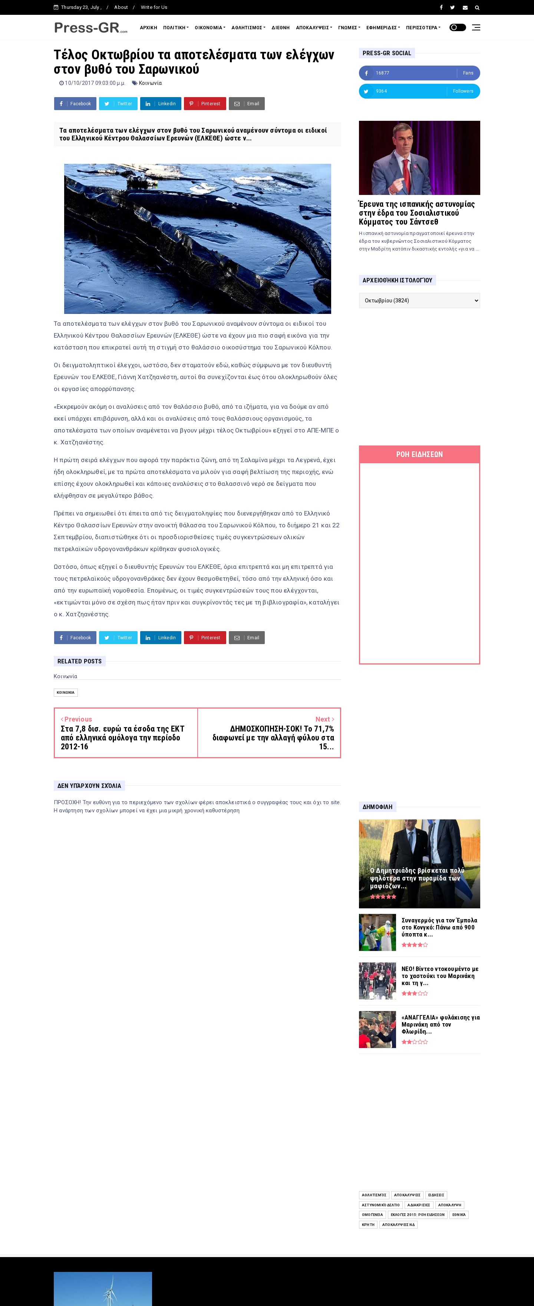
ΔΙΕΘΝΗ (280, 27)
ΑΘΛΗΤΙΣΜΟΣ (246, 27)
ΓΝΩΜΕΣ (347, 27)
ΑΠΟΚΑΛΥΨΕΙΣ (312, 27)
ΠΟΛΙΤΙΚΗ (174, 27)
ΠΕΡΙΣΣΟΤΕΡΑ (421, 27)
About (121, 7)
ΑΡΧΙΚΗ (148, 27)
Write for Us (154, 7)
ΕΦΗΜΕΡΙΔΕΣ (381, 27)
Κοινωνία (150, 83)
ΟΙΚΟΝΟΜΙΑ (208, 27)
